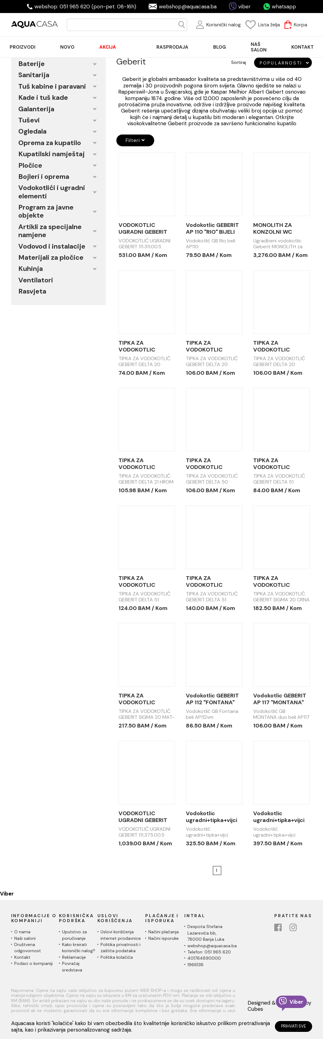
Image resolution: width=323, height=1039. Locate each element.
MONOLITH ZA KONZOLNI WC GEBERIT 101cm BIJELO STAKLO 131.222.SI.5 (273, 228)
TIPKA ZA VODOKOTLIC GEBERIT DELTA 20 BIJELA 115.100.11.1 (143, 346)
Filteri (135, 140)
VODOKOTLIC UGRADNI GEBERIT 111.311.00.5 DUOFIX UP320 (144, 228)
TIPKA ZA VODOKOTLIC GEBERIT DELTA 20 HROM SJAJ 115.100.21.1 (278, 346)
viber (244, 6)
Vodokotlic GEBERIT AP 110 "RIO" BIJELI (212, 228)
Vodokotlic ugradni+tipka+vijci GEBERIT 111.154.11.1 (211, 817)
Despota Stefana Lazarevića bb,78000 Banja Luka (205, 933)
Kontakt (22, 957)
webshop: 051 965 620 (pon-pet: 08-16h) (85, 6)
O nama (22, 932)
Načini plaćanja (163, 932)
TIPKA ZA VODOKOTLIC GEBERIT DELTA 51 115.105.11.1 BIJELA (277, 464)
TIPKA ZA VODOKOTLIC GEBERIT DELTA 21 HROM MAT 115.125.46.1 (142, 464)
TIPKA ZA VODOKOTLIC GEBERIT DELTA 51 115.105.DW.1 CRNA (210, 581)
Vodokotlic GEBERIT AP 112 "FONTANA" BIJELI (212, 699)
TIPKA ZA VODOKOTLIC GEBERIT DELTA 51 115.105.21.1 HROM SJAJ (142, 581)
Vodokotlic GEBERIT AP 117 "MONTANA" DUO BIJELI (279, 699)
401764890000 (204, 958)
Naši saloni (25, 938)
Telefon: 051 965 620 (209, 952)
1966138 (195, 964)
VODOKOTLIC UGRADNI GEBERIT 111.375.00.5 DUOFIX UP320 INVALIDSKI (145, 817)
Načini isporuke (163, 938)
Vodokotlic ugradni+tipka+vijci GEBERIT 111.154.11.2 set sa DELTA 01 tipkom (278, 817)
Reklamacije (74, 957)
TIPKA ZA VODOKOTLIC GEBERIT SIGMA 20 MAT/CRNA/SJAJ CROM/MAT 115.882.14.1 (144, 699)
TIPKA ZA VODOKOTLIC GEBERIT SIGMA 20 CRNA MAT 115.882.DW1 (278, 581)
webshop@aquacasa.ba (188, 6)
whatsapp (284, 6)
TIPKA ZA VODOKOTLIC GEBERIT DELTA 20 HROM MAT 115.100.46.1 (210, 346)
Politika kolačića (117, 957)
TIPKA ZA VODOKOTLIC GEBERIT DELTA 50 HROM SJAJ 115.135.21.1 (210, 464)
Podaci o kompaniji (33, 963)
